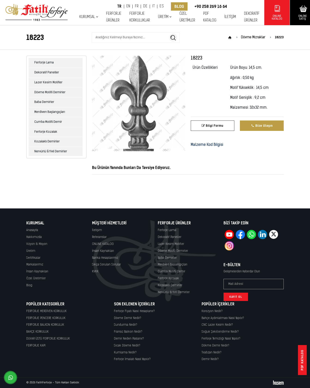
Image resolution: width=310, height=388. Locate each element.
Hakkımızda (34, 237)
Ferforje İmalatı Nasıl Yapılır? (132, 359)
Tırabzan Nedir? (211, 352)
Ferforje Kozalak (45, 131)
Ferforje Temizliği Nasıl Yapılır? (221, 338)
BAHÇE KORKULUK (37, 332)
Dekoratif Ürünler (251, 17)
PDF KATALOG (209, 17)
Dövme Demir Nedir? (127, 318)
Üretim (163, 17)
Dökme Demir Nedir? (215, 345)
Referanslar (99, 237)
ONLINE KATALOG (103, 244)
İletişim (230, 17)
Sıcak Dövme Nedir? (127, 345)
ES (162, 6)
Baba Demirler (44, 102)
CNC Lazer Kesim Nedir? (217, 325)
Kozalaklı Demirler (47, 141)
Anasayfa (32, 230)
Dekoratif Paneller (46, 72)
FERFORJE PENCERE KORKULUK (46, 318)
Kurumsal (87, 17)
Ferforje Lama (44, 62)
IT (153, 6)
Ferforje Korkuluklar (139, 17)
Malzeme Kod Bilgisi (207, 145)
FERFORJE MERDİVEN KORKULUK (46, 311)
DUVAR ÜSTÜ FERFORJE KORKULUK (48, 338)
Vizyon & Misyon (36, 244)
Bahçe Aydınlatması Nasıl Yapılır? (223, 318)
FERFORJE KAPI (35, 345)
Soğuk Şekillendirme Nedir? (220, 332)
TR (119, 6)
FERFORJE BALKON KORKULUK (45, 325)
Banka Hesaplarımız (105, 258)
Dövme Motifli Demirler (50, 92)
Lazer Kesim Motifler (48, 82)
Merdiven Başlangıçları (49, 112)
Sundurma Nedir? (125, 325)
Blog (179, 6)
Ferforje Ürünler (113, 17)
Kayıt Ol (235, 296)
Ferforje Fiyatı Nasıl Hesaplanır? (134, 311)
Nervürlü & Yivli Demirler (50, 151)
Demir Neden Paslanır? (129, 338)
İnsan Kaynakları (37, 271)
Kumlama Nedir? (125, 352)
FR (136, 6)
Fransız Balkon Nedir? (128, 332)
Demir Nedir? (210, 359)
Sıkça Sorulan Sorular (106, 264)
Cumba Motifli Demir (48, 121)
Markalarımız (34, 264)
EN (128, 6)
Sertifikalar (33, 258)
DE (145, 6)
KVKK (95, 271)
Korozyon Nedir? (212, 311)
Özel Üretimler (187, 17)
